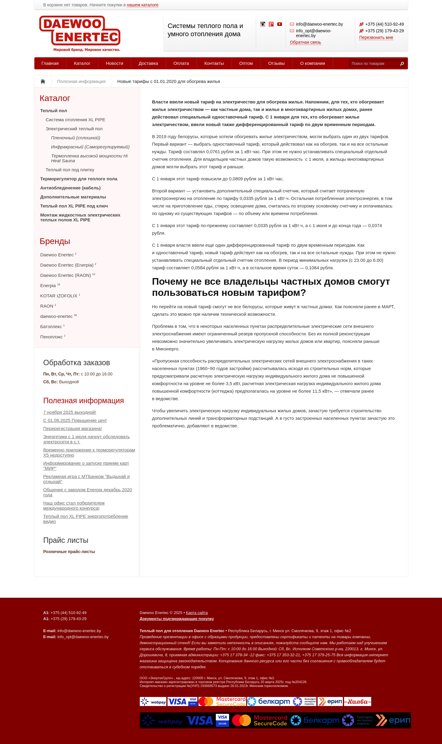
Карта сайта (197, 612)
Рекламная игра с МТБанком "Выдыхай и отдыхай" (86, 479)
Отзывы (276, 63)
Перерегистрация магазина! (72, 428)
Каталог (82, 63)
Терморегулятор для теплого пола (79, 178)
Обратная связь (305, 42)
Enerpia (50, 285)
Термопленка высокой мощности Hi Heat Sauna (89, 158)
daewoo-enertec (58, 316)
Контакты (214, 63)
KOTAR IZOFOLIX (60, 295)
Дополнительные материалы (73, 196)
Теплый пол (53, 110)
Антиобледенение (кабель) (70, 187)
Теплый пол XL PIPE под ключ (74, 205)
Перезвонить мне (376, 37)
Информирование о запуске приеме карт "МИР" (86, 466)
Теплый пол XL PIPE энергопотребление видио (85, 519)
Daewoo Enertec (58, 254)
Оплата (181, 63)
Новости (114, 63)
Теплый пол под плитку (70, 169)
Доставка (148, 63)
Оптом (246, 63)
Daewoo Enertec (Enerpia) (68, 265)
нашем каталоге (142, 5)
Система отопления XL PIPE (75, 119)
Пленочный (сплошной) (75, 137)
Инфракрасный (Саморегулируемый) (90, 146)
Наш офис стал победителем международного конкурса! (74, 505)
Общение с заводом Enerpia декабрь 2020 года (87, 492)
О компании (312, 63)
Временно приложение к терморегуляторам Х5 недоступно (89, 452)
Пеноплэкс (53, 336)
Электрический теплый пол (74, 128)
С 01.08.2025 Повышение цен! (75, 420)
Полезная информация (83, 400)
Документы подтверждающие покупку (177, 618)
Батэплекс (52, 326)
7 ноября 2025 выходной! (69, 412)
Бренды (55, 241)
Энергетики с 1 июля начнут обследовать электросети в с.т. (86, 439)
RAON (48, 306)
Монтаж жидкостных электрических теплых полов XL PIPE (80, 217)
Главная (50, 63)
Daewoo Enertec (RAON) (68, 275)
